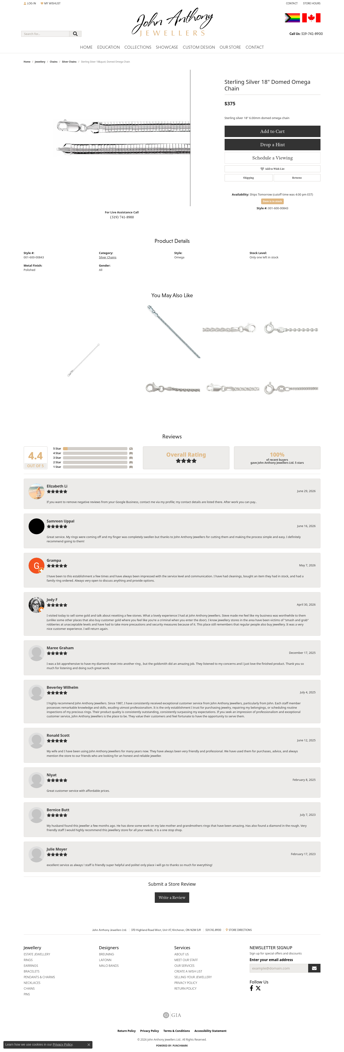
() (131, 448)
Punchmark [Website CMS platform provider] (180, 1045)
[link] (291, 3)
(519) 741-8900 (122, 217)
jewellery (40, 61)
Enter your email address (271, 959)
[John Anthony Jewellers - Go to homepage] (172, 25)
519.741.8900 (213, 930)
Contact (255, 47)
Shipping (248, 178)
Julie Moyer (57, 849)
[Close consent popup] (88, 1044)
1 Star (57, 467)
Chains (53, 61)
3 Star (57, 458)
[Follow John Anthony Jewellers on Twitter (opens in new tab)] (258, 988)
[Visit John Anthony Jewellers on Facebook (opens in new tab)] (251, 988)
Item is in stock (272, 201)
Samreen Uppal (60, 521)
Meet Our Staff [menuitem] (186, 960)
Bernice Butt (58, 809)
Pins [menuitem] (27, 994)
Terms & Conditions (176, 1031)
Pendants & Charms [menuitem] (39, 977)
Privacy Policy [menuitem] (185, 983)
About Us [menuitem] (181, 954)
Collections (137, 47)
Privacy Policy (149, 1031)
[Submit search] (75, 34)
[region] (121, 138)
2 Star (57, 462)
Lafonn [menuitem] (105, 960)
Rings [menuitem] (28, 960)
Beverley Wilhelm (62, 687)
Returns (297, 178)
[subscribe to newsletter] (314, 968)
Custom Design (199, 47)
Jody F (52, 599)
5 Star (57, 448)
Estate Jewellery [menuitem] (37, 954)
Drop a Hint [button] (272, 144)
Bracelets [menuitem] (31, 971)
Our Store (230, 47)
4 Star (57, 453)
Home (86, 47)
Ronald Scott (58, 735)
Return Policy (127, 1031)
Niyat (52, 774)
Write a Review (172, 897)
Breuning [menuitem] (106, 954)
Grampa (54, 560)
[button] (30, 3)
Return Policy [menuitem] (185, 988)
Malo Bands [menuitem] (109, 965)
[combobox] (45, 34)
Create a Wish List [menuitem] (188, 971)
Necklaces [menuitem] (32, 983)
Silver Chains (69, 61)
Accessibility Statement (210, 1031)
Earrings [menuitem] (31, 965)
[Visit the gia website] (172, 1015)
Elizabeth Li (57, 486)
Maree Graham (60, 647)
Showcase (167, 47)
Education (108, 47)
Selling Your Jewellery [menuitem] (193, 977)
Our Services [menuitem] (184, 965)
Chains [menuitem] (29, 988)
